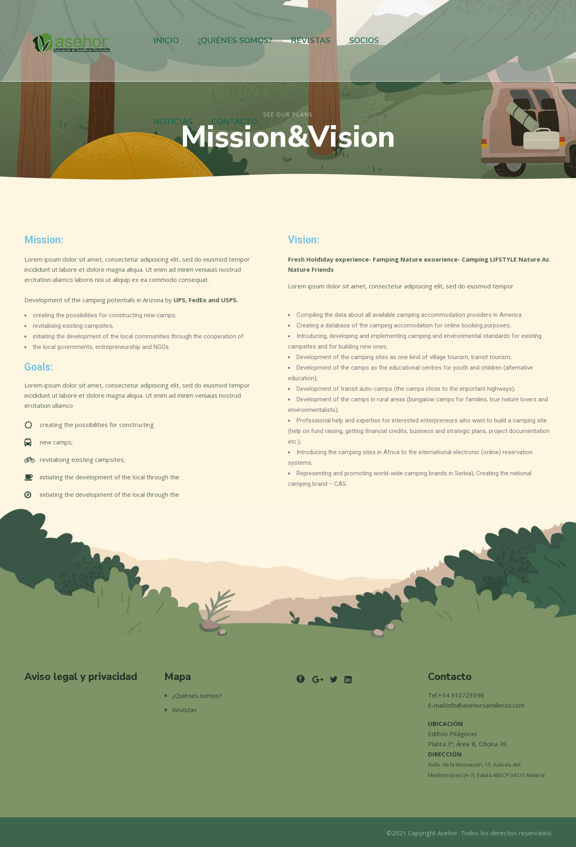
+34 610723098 (461, 695)
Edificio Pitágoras (452, 734)
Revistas (184, 710)
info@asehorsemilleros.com (486, 705)
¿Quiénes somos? (197, 695)
